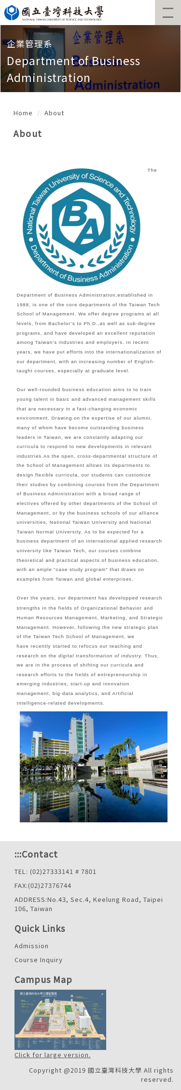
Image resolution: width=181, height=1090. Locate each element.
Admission (31, 945)
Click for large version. (52, 1054)
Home (23, 112)
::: (18, 853)
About (54, 112)
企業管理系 (30, 43)
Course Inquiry (38, 959)
